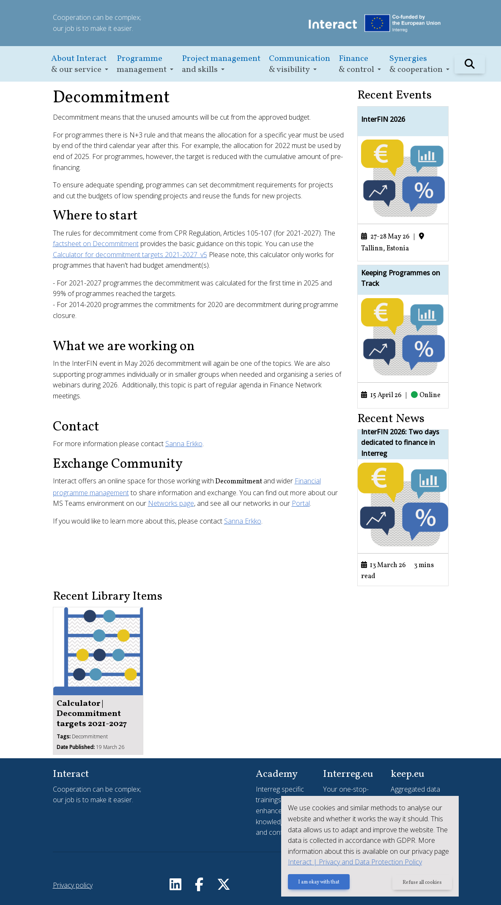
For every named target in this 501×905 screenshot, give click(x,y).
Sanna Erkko (184, 443)
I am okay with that (318, 882)
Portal (301, 503)
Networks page (171, 503)
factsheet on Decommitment (96, 243)
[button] (80, 64)
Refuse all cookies (422, 882)
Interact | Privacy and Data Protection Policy (355, 862)
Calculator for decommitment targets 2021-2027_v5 (130, 254)
